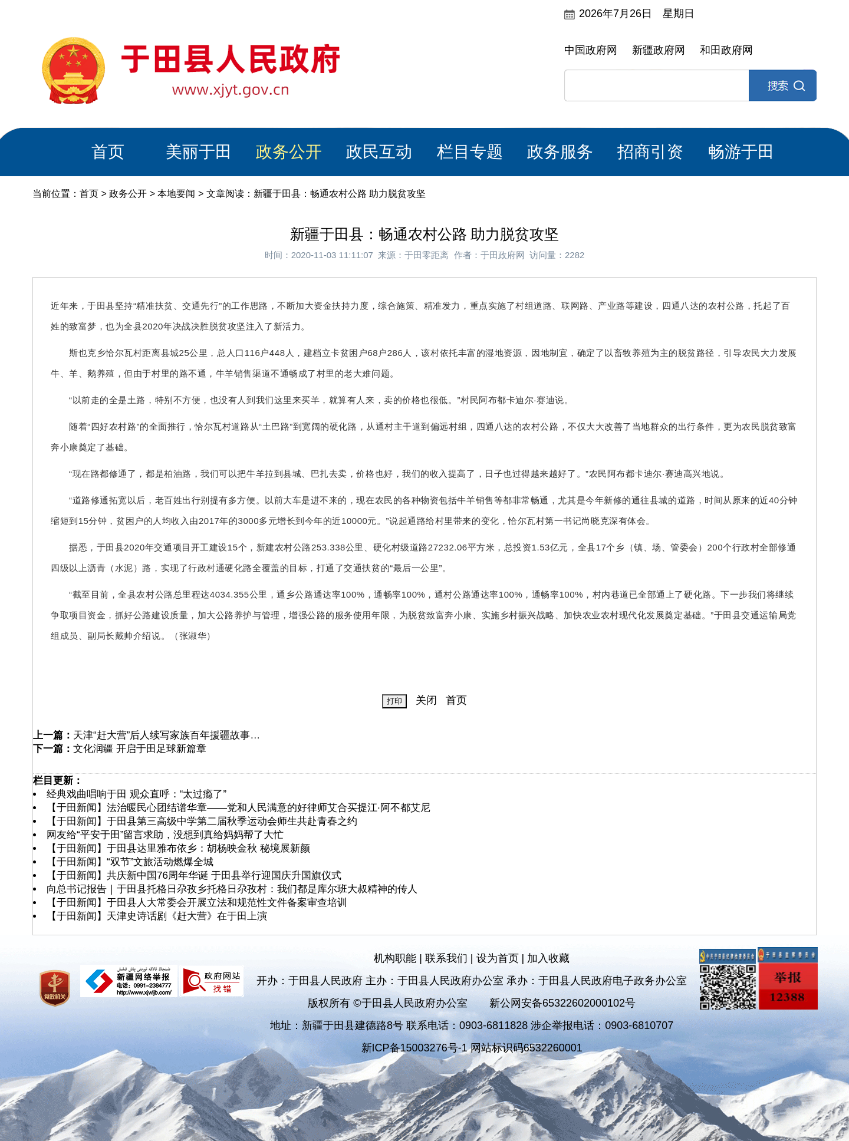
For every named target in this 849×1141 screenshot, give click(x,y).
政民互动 (379, 152)
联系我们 (446, 958)
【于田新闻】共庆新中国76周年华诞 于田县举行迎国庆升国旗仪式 (194, 875)
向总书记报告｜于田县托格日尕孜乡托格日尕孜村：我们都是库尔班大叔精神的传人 (232, 889)
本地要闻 (176, 194)
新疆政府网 (658, 50)
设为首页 (497, 958)
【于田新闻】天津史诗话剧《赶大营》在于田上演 (157, 916)
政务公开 (289, 152)
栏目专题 (470, 152)
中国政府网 (590, 50)
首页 (107, 152)
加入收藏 (548, 958)
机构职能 (395, 958)
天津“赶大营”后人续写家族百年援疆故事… (166, 735)
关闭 (426, 700)
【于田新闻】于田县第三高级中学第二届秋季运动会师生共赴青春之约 (202, 821)
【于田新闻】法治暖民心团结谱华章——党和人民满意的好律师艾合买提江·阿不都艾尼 (238, 807)
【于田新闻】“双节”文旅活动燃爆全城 (130, 862)
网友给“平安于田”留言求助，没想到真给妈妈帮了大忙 (165, 834)
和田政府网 (726, 50)
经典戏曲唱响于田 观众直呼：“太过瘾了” (136, 794)
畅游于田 (741, 152)
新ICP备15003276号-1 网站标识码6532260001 (472, 1048)
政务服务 (560, 152)
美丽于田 (199, 152)
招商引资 (650, 152)
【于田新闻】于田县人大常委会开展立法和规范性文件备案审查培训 (197, 902)
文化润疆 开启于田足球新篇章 (139, 748)
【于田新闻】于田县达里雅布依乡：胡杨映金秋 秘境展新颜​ (178, 848)
